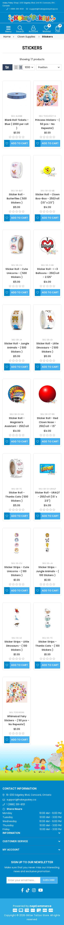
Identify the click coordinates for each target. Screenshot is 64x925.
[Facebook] (22, 890)
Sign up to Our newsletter (32, 862)
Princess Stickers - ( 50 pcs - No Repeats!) (47, 124)
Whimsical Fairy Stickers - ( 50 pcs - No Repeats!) (16, 720)
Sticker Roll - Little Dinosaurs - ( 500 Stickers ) (47, 347)
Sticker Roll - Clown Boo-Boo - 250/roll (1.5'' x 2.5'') (47, 198)
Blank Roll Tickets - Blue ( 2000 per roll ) (17, 124)
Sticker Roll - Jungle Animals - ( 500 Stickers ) (16, 347)
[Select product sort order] (48, 67)
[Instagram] (34, 890)
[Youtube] (40, 890)
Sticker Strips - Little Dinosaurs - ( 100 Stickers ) (16, 646)
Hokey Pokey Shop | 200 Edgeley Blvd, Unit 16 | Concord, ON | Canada (29, 4)
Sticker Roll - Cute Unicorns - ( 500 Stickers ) (16, 273)
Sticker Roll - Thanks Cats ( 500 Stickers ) (16, 496)
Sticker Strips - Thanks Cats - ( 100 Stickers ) (47, 646)
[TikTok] (28, 890)
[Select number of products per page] (29, 67)
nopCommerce (40, 906)
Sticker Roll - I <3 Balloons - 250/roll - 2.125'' (47, 273)
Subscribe (49, 880)
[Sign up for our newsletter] (23, 880)
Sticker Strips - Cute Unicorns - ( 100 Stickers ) (16, 571)
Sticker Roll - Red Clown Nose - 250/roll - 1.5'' (47, 422)
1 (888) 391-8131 (16, 804)
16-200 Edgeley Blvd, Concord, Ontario (28, 795)
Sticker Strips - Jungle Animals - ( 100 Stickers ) (47, 571)
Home (7, 36)
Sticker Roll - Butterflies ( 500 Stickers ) (17, 198)
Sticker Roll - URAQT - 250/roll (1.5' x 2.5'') (47, 496)
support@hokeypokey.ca (21, 799)
